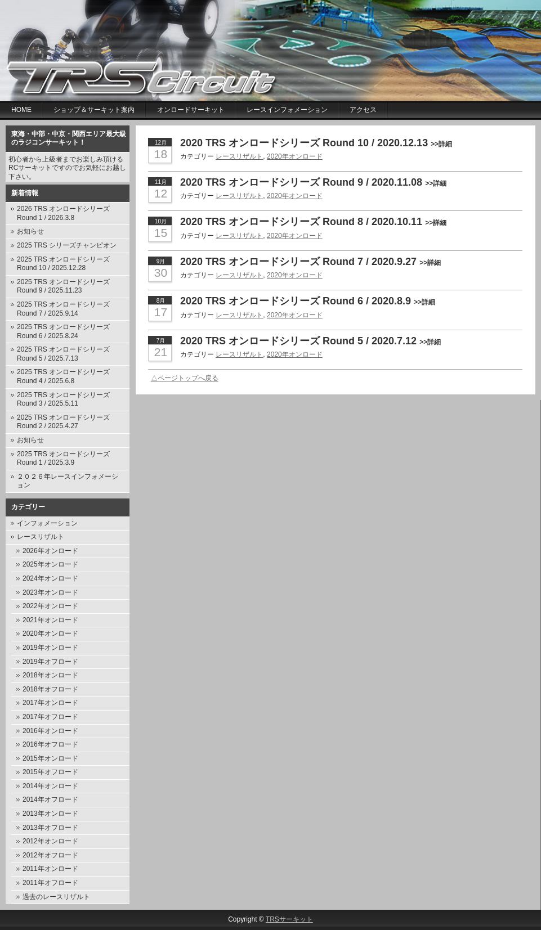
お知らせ (30, 231)
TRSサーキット (289, 919)
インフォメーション (47, 523)
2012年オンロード (50, 841)
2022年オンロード (50, 606)
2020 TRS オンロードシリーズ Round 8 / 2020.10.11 (313, 221)
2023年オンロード (50, 592)
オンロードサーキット (191, 110)
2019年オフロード (50, 662)
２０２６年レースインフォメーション (67, 481)
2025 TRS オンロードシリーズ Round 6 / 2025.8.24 (63, 331)
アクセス (363, 110)
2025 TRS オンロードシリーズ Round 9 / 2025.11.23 (63, 286)
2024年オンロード (50, 578)
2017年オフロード (50, 717)
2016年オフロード (50, 744)
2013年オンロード (50, 813)
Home (21, 110)
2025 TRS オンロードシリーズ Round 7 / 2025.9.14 (63, 308)
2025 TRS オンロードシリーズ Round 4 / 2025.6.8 (63, 376)
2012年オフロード (50, 855)
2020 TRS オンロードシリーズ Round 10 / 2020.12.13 (316, 143)
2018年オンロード (50, 675)
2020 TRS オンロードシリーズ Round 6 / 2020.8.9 (307, 301)
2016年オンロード (50, 731)
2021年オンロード (50, 620)
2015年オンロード (50, 758)
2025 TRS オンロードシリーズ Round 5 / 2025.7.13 (63, 353)
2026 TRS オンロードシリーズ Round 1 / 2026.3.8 (63, 213)
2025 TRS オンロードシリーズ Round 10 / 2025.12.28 (63, 263)
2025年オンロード (50, 564)
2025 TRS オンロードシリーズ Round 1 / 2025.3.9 (63, 458)
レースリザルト (40, 537)
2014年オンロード (50, 786)
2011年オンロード (50, 869)
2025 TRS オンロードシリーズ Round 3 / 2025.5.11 (63, 399)
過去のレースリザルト (56, 897)
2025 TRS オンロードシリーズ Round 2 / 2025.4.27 (63, 422)
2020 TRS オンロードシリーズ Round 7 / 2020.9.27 (310, 261)
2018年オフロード (50, 689)
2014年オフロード (50, 799)
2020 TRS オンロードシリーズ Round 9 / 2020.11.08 (313, 182)
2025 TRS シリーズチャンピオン (67, 245)
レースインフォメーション (287, 110)
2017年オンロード (50, 703)
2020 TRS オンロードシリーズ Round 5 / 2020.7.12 (310, 341)
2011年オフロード (50, 883)
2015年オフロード (50, 772)
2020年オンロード (50, 633)
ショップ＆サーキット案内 (94, 110)
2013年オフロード (50, 828)
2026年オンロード (50, 551)
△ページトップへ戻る (184, 378)
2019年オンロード (50, 648)
